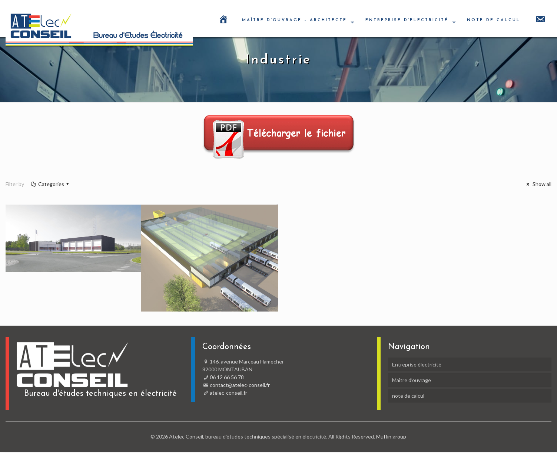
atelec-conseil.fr (228, 393)
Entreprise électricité (416, 364)
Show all (537, 184)
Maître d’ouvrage (411, 380)
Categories (50, 184)
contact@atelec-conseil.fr (240, 385)
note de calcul (408, 395)
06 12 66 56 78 (227, 377)
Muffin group (391, 436)
